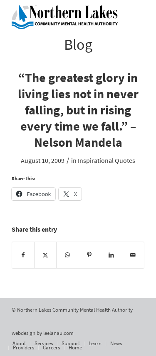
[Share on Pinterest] (89, 255)
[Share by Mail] (133, 255)
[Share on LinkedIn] (111, 255)
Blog (78, 44)
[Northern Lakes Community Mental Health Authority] (65, 16)
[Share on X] (45, 255)
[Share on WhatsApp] (67, 255)
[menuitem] (19, 343)
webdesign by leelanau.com (43, 333)
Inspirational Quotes (106, 160)
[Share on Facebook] (23, 255)
